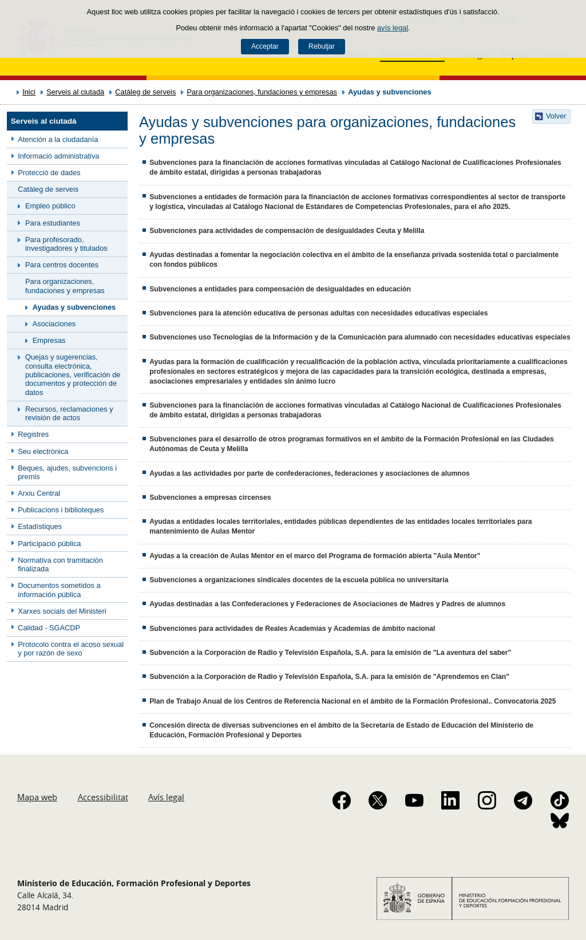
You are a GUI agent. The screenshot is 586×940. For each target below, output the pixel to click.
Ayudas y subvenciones (74, 307)
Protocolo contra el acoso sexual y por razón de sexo (71, 648)
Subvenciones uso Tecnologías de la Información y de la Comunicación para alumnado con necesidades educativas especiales (359, 337)
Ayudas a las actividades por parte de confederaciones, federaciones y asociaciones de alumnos (309, 473)
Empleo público (50, 206)
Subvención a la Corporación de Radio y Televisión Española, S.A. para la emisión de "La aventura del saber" (330, 653)
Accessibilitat (103, 797)
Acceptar (265, 46)
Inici (28, 92)
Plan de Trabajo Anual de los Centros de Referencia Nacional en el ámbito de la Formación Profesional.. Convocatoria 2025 (352, 701)
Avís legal (166, 797)
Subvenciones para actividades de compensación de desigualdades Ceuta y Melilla (286, 231)
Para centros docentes (61, 264)
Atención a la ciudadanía (58, 139)
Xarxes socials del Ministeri (62, 611)
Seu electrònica (43, 451)
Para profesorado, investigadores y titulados (66, 243)
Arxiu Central (39, 493)
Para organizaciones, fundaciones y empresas (262, 92)
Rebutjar (321, 46)
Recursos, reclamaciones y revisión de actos (69, 413)
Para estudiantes (52, 223)
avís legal (392, 27)
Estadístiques (40, 526)
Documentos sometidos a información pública (59, 589)
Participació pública (49, 543)
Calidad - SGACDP (49, 627)
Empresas (49, 340)
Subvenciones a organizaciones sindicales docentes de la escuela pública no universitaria (298, 580)
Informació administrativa (58, 156)
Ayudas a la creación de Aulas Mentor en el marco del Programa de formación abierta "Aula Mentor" (314, 556)
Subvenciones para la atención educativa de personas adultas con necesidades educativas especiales (318, 313)
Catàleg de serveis (145, 92)
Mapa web (37, 797)
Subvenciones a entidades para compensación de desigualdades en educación (280, 289)
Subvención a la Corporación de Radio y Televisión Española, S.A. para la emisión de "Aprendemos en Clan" (329, 677)
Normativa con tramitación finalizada (60, 564)
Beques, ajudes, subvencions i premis (67, 472)
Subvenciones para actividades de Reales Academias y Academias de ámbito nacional (292, 629)
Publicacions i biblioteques (61, 509)
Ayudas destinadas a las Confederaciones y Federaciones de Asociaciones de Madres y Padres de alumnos (327, 604)
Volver (556, 116)
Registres (33, 434)
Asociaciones (54, 323)
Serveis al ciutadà (75, 92)
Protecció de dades (49, 172)
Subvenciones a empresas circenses (210, 497)
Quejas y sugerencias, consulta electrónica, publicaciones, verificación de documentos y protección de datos (72, 374)
